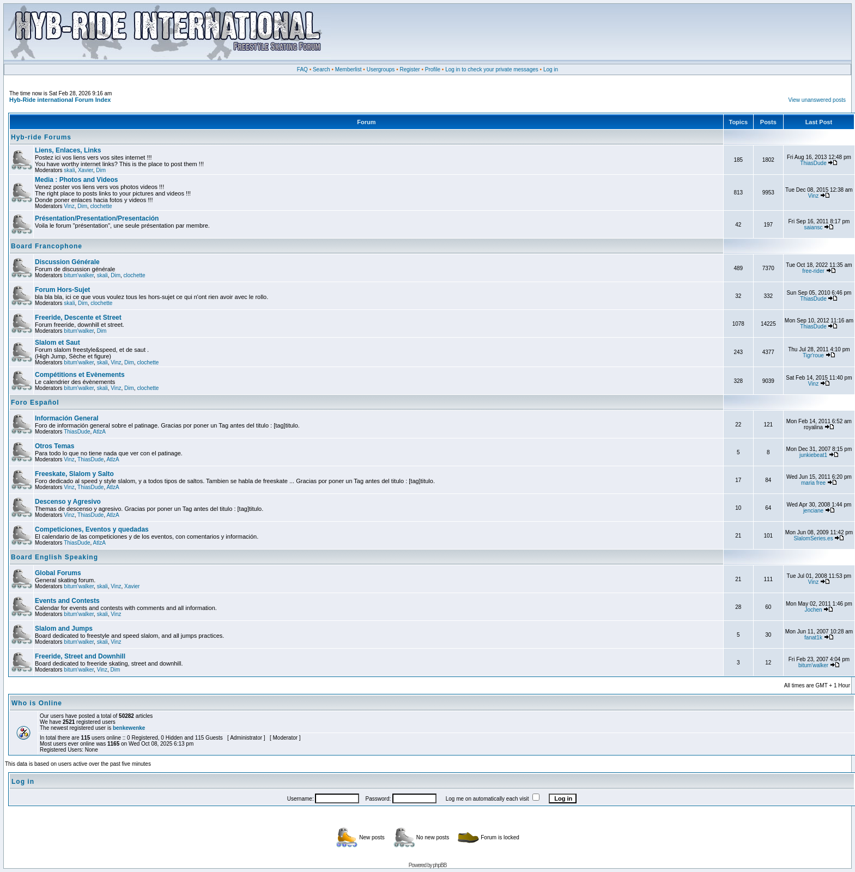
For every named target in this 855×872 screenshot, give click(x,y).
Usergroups (381, 69)
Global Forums (58, 573)
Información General (67, 418)
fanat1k (813, 638)
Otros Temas (54, 446)
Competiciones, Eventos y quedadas (92, 529)
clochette (101, 206)
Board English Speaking (54, 557)
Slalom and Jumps (64, 628)
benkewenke (129, 728)
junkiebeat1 (813, 455)
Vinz (69, 206)
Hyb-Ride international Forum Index (60, 99)
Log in (550, 69)
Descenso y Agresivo (68, 501)
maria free (813, 483)
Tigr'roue (813, 355)
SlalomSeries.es (813, 538)
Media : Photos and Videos (76, 180)
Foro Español (35, 402)
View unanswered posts (817, 100)
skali (69, 170)
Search (321, 69)
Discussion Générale (67, 262)
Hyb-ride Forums (41, 137)
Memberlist (348, 69)
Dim (101, 170)
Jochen (813, 610)
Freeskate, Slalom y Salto (74, 474)
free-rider (813, 271)
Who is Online (36, 703)
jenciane (813, 511)
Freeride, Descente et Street (78, 317)
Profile (432, 69)
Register (409, 69)
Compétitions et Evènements (80, 375)
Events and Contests (67, 601)
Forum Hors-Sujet (62, 290)
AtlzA (99, 432)
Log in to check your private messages (491, 69)
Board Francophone (46, 246)
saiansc (813, 227)
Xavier (85, 170)
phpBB (439, 865)
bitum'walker (79, 275)
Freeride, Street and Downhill (80, 656)
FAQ (302, 69)
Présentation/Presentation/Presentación (97, 218)
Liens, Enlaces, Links (68, 150)
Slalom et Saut (57, 342)
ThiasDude (813, 163)
